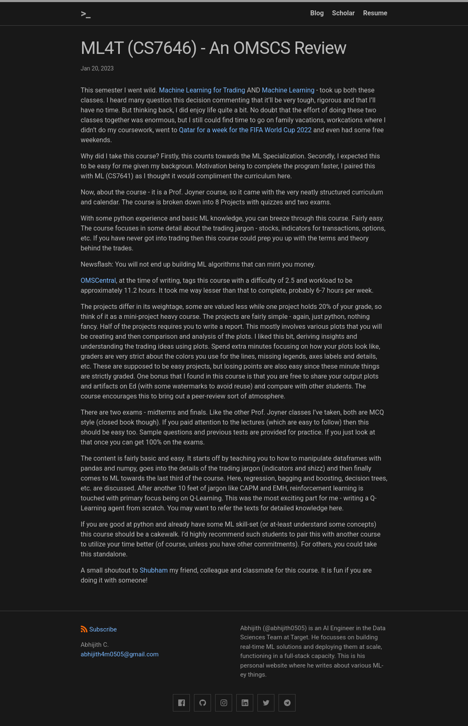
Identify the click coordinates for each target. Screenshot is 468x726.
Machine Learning (288, 90)
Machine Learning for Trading (202, 90)
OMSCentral (98, 280)
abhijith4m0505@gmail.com (120, 654)
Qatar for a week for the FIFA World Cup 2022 (245, 130)
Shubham (154, 570)
